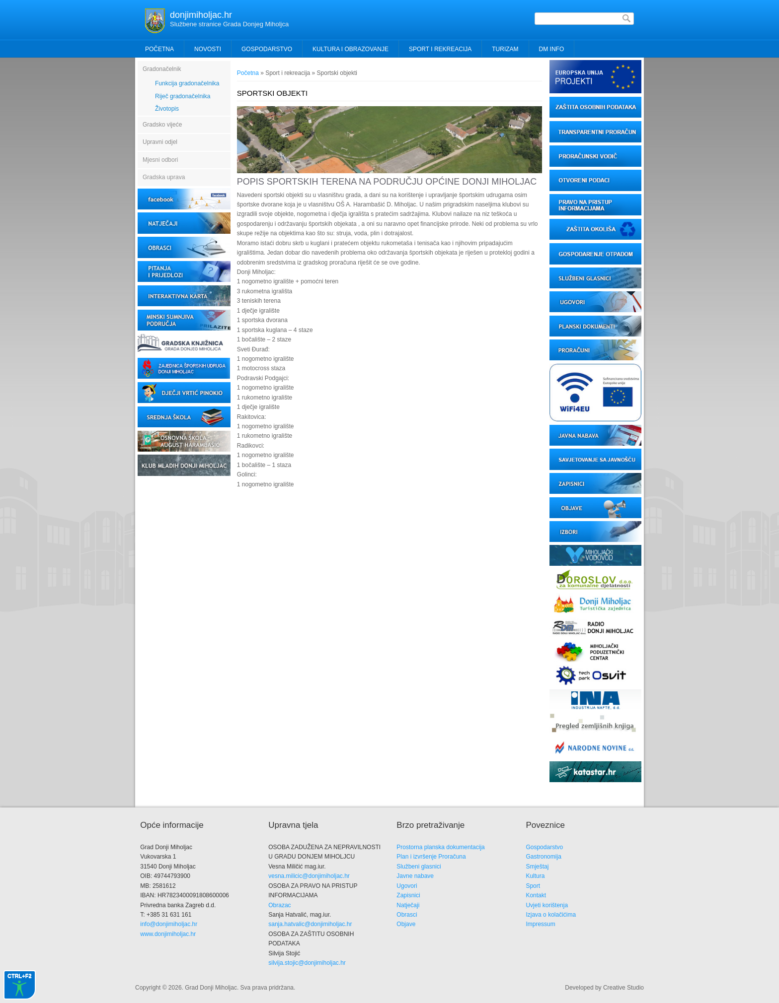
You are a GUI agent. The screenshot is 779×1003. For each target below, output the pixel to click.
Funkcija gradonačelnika (187, 83)
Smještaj (537, 866)
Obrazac (279, 905)
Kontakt (536, 895)
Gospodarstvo (544, 847)
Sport (533, 885)
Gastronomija (543, 856)
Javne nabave (415, 875)
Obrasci (406, 914)
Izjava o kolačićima (551, 914)
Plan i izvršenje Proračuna (431, 856)
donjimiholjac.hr (201, 15)
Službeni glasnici (418, 866)
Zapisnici (408, 895)
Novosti (207, 49)
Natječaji (407, 905)
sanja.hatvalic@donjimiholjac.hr (310, 924)
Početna (159, 49)
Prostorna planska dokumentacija (440, 847)
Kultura (535, 875)
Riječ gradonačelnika (182, 96)
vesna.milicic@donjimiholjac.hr (309, 875)
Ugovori (406, 885)
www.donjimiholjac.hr (168, 934)
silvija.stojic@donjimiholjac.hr (307, 962)
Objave (405, 924)
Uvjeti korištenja (547, 905)
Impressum (540, 924)
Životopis (167, 108)
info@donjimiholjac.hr (168, 924)
